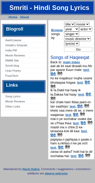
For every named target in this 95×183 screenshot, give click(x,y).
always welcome (56, 173)
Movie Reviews (15, 55)
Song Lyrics (13, 96)
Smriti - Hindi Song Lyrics (49, 7)
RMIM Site (12, 60)
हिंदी (52, 74)
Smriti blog (12, 65)
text (86, 70)
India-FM (11, 50)
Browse (57, 30)
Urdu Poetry (13, 70)
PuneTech (11, 75)
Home (13, 17)
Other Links (12, 106)
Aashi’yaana (13, 40)
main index (71, 62)
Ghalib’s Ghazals (16, 45)
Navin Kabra (31, 169)
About (24, 17)
